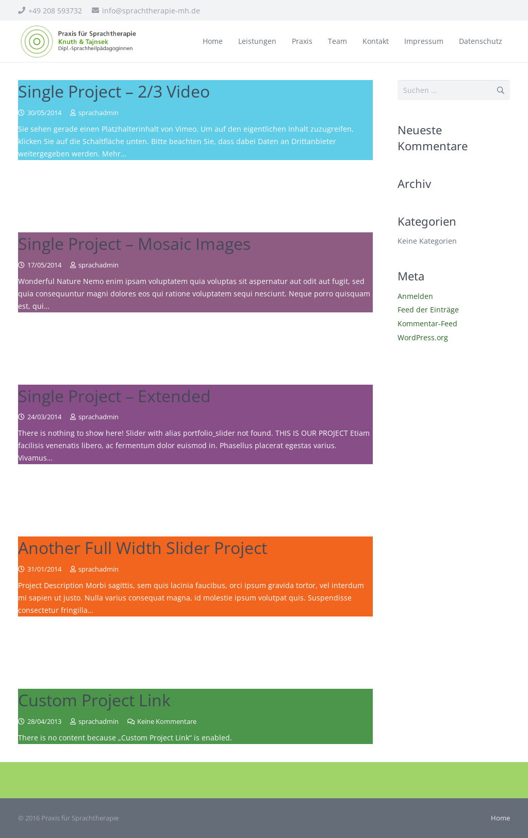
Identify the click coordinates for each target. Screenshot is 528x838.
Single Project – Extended (114, 396)
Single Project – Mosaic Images (134, 243)
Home (500, 818)
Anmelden (415, 296)
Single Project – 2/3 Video (114, 91)
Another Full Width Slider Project (142, 547)
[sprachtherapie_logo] (79, 41)
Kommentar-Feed (427, 323)
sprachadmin (98, 112)
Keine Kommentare (166, 721)
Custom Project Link (94, 700)
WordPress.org (423, 337)
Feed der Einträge (428, 309)
